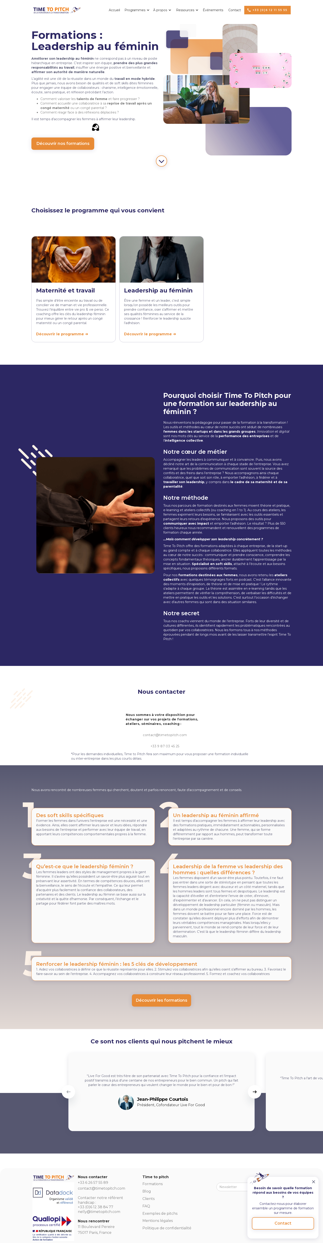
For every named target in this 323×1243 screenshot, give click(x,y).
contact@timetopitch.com (165, 735)
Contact (234, 10)
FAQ (146, 1206)
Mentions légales (157, 1221)
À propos (160, 10)
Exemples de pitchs (159, 1213)
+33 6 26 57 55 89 (93, 1182)
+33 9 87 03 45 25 (165, 746)
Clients (148, 1199)
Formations (152, 1184)
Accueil (114, 10)
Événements (213, 10)
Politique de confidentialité (166, 1228)
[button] (135, 10)
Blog (146, 1191)
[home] (56, 9)
